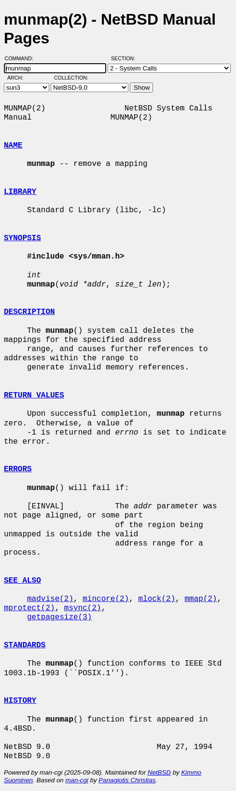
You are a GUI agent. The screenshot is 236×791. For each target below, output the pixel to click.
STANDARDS (24, 645)
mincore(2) (106, 599)
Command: (22, 58)
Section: (125, 58)
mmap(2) (200, 599)
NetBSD (159, 772)
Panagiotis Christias (126, 780)
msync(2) (82, 608)
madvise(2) (50, 599)
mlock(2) (156, 599)
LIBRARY (20, 192)
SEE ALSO (22, 580)
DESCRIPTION (29, 312)
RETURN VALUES (34, 395)
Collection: (71, 78)
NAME (13, 145)
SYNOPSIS (22, 238)
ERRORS (18, 469)
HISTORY (20, 701)
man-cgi (76, 780)
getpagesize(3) (59, 617)
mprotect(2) (29, 608)
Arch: (19, 78)
